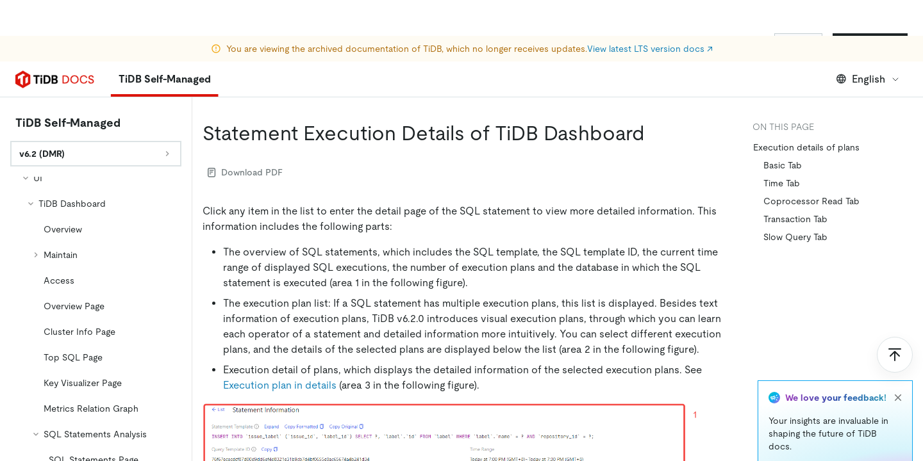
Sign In (798, 43)
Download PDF (245, 172)
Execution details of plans (806, 147)
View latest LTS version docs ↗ (650, 13)
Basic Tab (782, 165)
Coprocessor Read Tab (811, 201)
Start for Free (870, 43)
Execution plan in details (280, 385)
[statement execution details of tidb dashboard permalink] (655, 133)
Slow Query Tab (795, 237)
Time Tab (781, 183)
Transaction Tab (795, 219)
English (868, 79)
